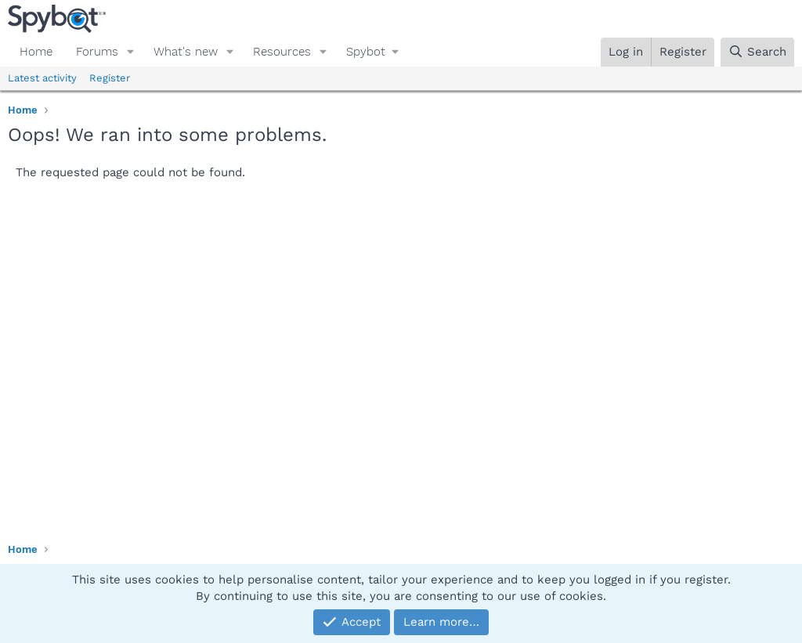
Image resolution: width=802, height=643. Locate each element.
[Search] (757, 52)
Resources (282, 52)
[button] (131, 52)
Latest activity (42, 78)
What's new (186, 52)
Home (36, 52)
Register (109, 78)
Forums (97, 52)
